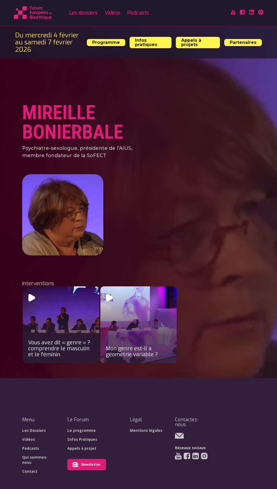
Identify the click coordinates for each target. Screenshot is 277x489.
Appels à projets (191, 42)
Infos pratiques (146, 42)
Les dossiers (83, 13)
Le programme (81, 430)
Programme (106, 42)
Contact (29, 471)
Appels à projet (81, 448)
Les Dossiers (34, 430)
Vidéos (112, 13)
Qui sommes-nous (35, 459)
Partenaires (243, 42)
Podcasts (138, 13)
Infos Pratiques (82, 439)
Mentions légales (146, 430)
